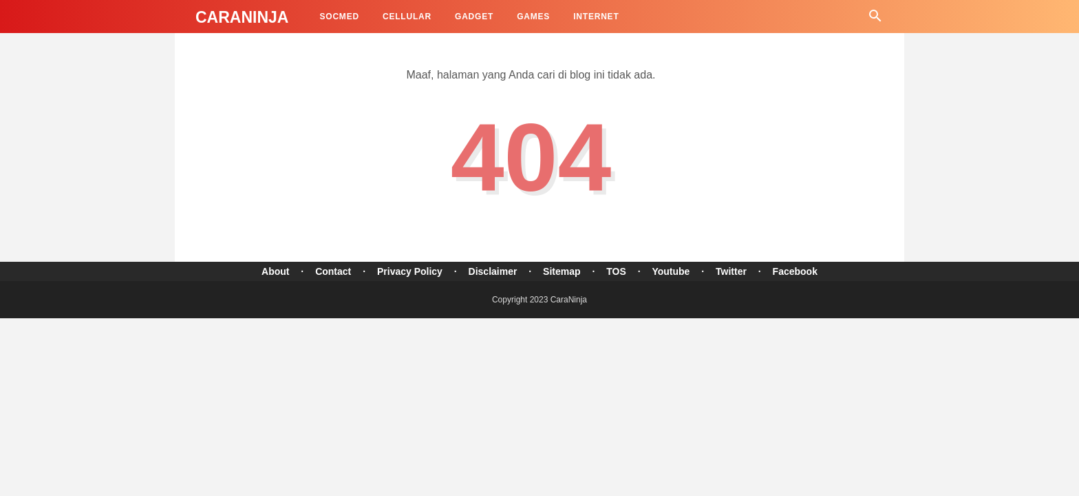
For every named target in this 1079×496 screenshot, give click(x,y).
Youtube (671, 271)
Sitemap (561, 271)
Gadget (474, 16)
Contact (333, 271)
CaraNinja (241, 17)
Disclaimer (493, 271)
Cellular (407, 16)
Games (533, 16)
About (275, 271)
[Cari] (875, 19)
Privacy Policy (409, 271)
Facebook (795, 271)
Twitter (731, 271)
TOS (616, 271)
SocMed (339, 16)
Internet (596, 16)
